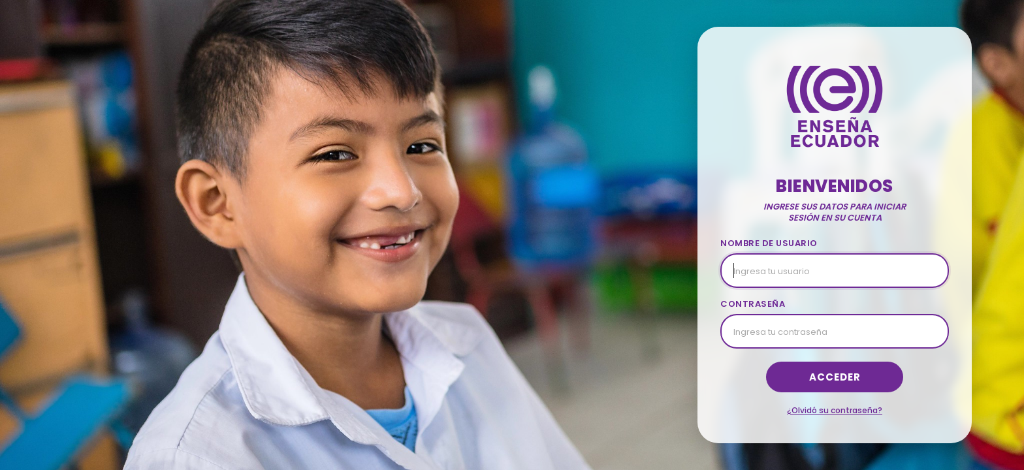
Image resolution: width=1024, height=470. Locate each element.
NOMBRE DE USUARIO (769, 243)
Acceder (835, 377)
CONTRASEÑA (752, 304)
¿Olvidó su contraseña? (834, 410)
